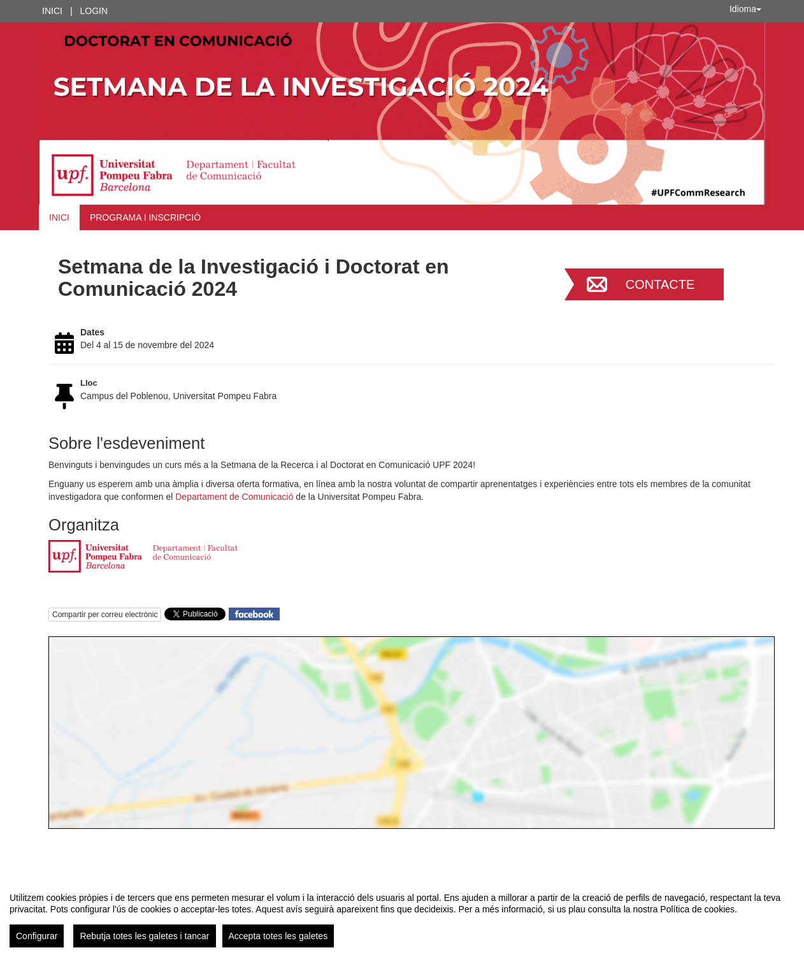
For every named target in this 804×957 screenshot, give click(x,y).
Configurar (36, 936)
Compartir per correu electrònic (104, 614)
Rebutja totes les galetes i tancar (144, 936)
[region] (402, 915)
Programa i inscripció (145, 217)
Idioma (745, 9)
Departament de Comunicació (234, 497)
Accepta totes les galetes (278, 936)
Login (94, 11)
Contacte (660, 284)
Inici (52, 11)
